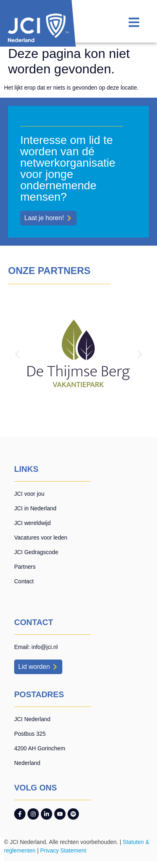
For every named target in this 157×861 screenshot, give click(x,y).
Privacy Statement (63, 850)
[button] (17, 354)
